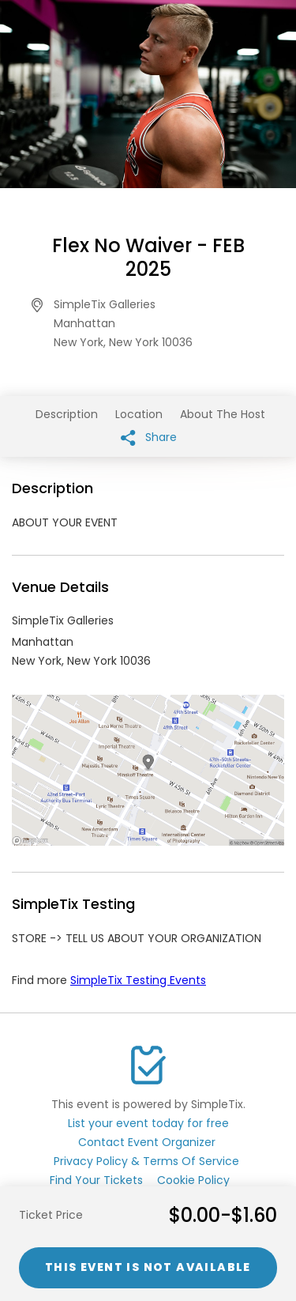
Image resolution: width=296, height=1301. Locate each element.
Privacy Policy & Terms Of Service (146, 1161)
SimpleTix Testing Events (138, 980)
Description (67, 414)
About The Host (222, 414)
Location (139, 414)
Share (149, 437)
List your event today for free (148, 1123)
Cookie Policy (193, 1180)
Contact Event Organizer (146, 1142)
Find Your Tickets (96, 1180)
